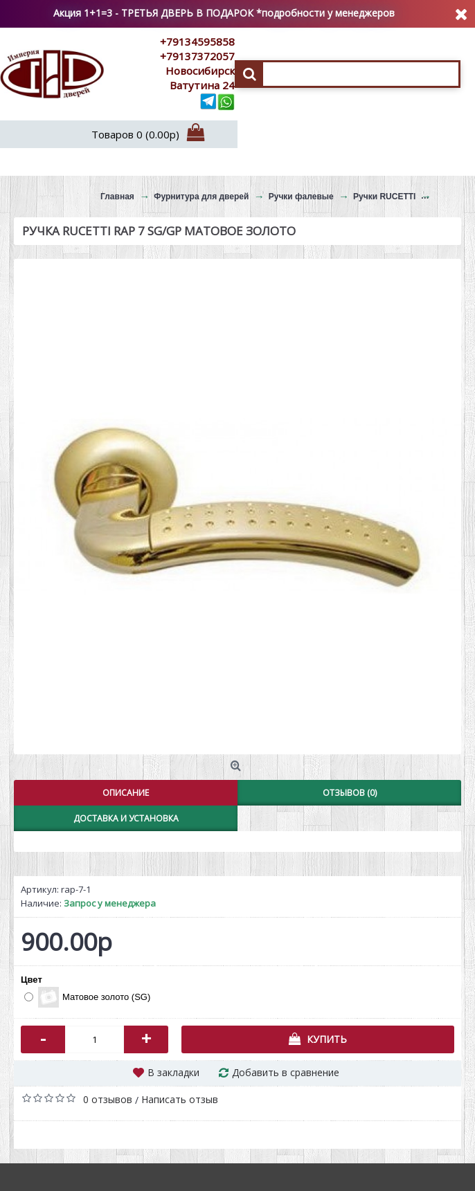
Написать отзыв (179, 1099)
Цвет (31, 979)
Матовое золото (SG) (87, 997)
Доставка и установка (126, 818)
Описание (125, 793)
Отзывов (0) (350, 793)
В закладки (173, 1072)
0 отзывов (107, 1099)
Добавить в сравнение (285, 1072)
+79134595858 (197, 41)
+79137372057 (197, 56)
